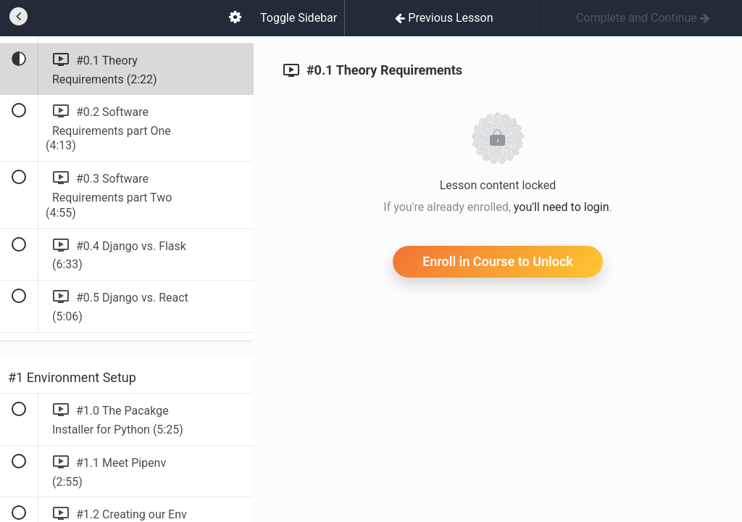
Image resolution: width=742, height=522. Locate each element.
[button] (18, 18)
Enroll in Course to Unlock (497, 261)
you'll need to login (561, 207)
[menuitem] (235, 18)
